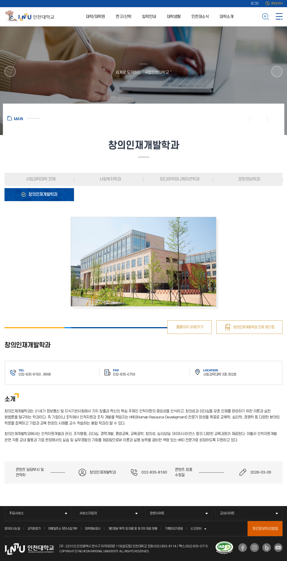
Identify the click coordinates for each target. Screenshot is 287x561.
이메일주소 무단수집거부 (62, 528)
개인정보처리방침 (265, 529)
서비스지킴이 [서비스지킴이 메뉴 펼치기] (88, 513)
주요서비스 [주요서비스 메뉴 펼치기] (16, 513)
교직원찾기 (34, 528)
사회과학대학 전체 (40, 179)
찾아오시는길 (12, 528)
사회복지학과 (109, 179)
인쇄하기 (241, 119)
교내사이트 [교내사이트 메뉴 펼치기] (227, 513)
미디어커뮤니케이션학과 (179, 179)
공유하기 (273, 119)
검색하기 (265, 16)
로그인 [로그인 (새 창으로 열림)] (255, 3)
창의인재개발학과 (42, 194)
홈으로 (23, 118)
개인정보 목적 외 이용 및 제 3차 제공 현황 (132, 528)
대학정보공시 (92, 528)
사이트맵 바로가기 (279, 16)
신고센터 (196, 528)
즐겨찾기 (258, 119)
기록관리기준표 (174, 528)
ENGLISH (277, 3)
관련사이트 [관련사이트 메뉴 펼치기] (157, 513)
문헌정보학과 (248, 179)
